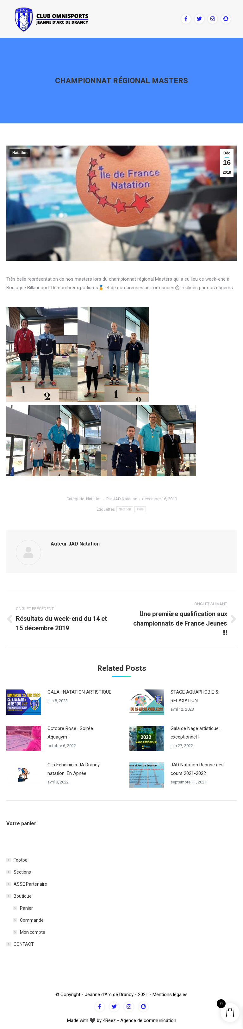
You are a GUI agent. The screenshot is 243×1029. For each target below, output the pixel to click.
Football (21, 858)
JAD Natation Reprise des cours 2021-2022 (197, 768)
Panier (26, 906)
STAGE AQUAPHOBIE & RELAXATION (195, 695)
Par (121, 498)
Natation (20, 153)
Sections (22, 870)
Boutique (23, 894)
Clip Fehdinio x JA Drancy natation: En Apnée (73, 768)
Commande (32, 918)
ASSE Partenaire (30, 882)
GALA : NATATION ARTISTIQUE (79, 691)
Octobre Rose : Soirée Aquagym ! (70, 731)
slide (140, 509)
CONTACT (24, 942)
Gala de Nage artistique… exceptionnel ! (196, 731)
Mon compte (32, 930)
